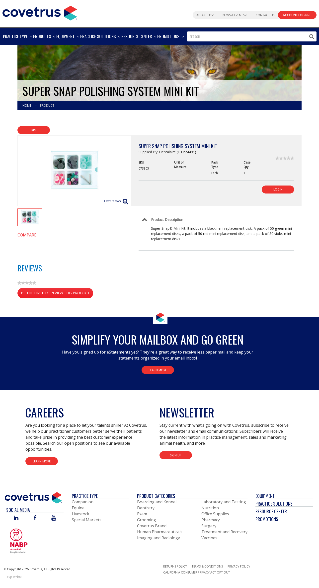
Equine (78, 508)
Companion (82, 502)
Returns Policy (175, 566)
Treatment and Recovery (224, 532)
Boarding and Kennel (156, 502)
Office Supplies (215, 514)
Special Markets (86, 520)
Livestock (80, 514)
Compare (26, 235)
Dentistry (146, 508)
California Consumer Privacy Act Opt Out (196, 572)
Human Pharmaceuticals (159, 532)
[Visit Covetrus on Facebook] (34, 518)
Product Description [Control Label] (167, 219)
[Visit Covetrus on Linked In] (16, 518)
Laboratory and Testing (223, 502)
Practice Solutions (274, 503)
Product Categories (156, 496)
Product (47, 105)
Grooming (146, 520)
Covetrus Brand (151, 526)
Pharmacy (210, 520)
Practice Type (85, 496)
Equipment (265, 496)
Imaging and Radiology (158, 538)
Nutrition (210, 508)
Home (27, 105)
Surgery (208, 526)
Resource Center (271, 511)
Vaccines (209, 538)
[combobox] (252, 36)
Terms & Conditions (207, 566)
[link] (284, 158)
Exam (142, 514)
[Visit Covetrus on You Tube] (53, 518)
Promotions (266, 519)
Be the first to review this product (57, 294)
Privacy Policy (239, 566)
